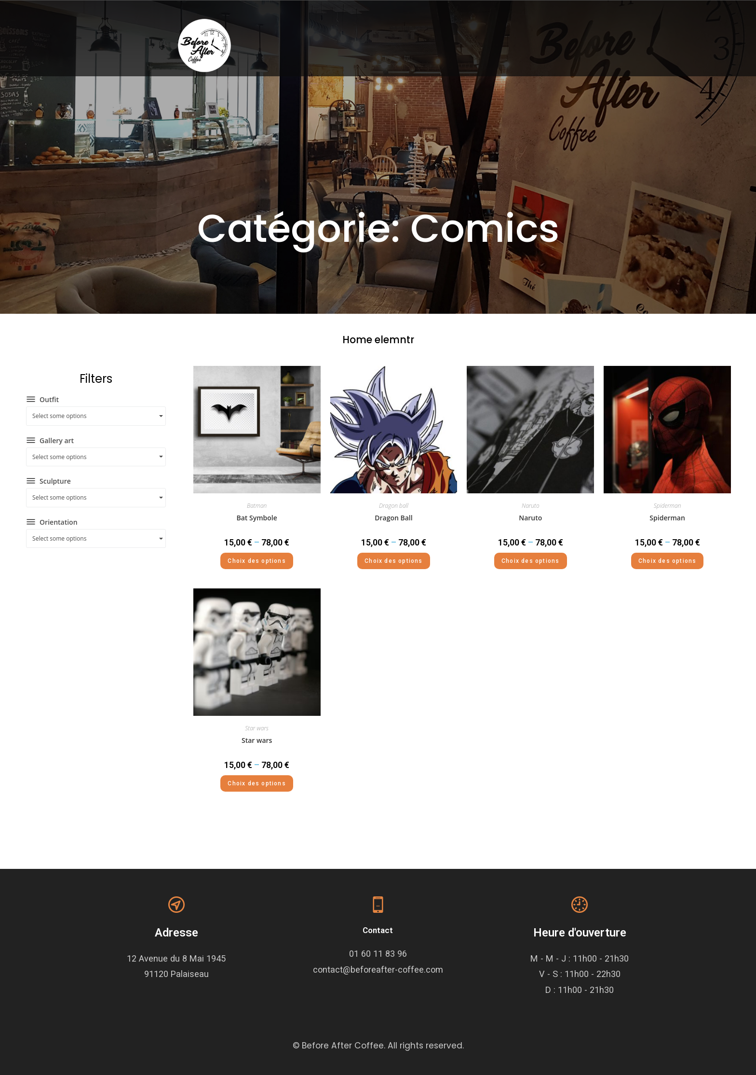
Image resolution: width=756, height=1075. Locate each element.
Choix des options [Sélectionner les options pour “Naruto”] (530, 561)
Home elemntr (378, 340)
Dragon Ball (393, 517)
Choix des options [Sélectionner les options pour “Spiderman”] (667, 561)
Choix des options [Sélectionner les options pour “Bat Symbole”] (256, 561)
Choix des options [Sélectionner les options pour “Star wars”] (256, 783)
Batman (257, 506)
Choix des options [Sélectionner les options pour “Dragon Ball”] (393, 561)
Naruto (531, 506)
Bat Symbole (257, 517)
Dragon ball (393, 506)
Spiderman (667, 506)
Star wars (257, 728)
